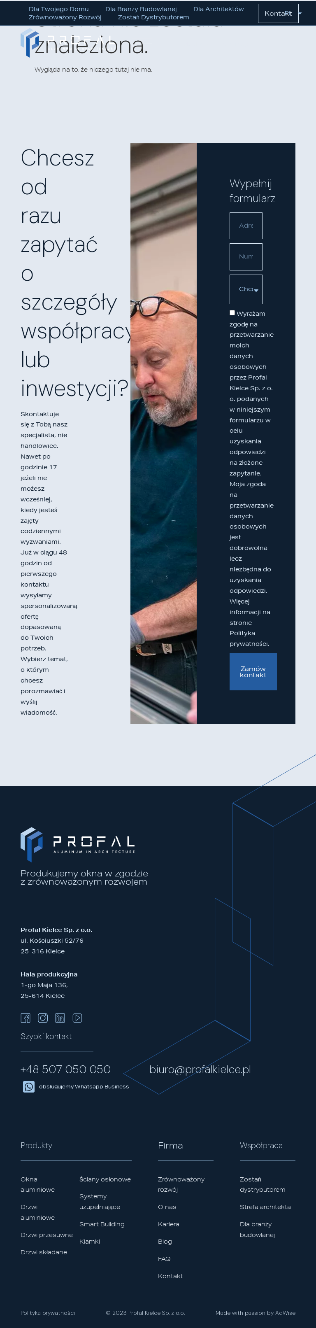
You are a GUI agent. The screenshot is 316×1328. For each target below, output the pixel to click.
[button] (192, 44)
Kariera (168, 1224)
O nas (167, 1207)
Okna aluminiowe (38, 1185)
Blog (165, 1241)
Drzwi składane (44, 1252)
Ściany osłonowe (105, 1179)
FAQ (164, 1259)
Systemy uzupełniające (99, 1202)
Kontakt (170, 1276)
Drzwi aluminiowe (38, 1212)
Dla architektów (218, 9)
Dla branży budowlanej (141, 9)
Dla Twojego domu (59, 9)
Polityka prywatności (48, 1312)
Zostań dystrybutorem (153, 17)
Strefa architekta (265, 1207)
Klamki (89, 1241)
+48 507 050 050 (66, 1069)
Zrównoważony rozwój (65, 17)
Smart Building (102, 1224)
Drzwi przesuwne (47, 1235)
